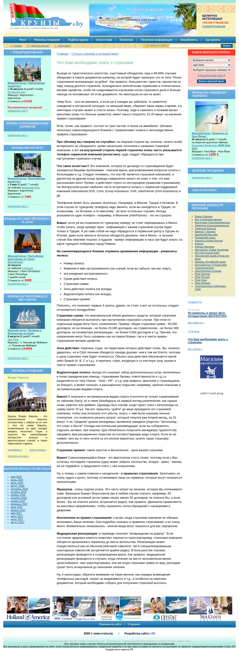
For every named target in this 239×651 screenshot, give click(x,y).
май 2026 (16, 476)
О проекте (134, 624)
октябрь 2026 (19, 492)
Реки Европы (202, 274)
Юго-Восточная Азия (207, 252)
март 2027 (17, 507)
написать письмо (39, 45)
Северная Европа (205, 228)
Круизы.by (33, 16)
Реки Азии (201, 280)
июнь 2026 (17, 479)
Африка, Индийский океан (210, 261)
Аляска (199, 243)
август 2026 (17, 485)
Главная (62, 53)
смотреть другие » (18, 456)
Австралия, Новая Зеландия (212, 249)
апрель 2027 (18, 510)
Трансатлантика (204, 267)
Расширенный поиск (211, 75)
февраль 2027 (19, 504)
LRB (152, 633)
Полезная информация (157, 39)
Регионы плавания (47, 39)
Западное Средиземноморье (212, 225)
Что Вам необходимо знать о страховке (208, 341)
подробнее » (15, 449)
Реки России (202, 277)
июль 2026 (17, 482)
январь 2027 (18, 501)
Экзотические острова (208, 270)
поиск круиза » (37, 449)
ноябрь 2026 (18, 495)
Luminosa (27, 268)
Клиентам (126, 39)
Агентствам (104, 39)
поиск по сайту (158, 45)
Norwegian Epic (17, 92)
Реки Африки (202, 283)
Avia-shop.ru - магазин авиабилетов (126, 641)
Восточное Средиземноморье (212, 222)
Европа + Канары (205, 231)
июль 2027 (17, 519)
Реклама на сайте (110, 624)
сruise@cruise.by (214, 26)
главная (17, 45)
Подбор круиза (78, 39)
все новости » (196, 322)
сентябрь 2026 (19, 488)
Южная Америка (204, 246)
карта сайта (64, 45)
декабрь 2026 (19, 498)
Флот (22, 39)
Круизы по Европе (157, 641)
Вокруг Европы (203, 216)
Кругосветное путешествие (211, 264)
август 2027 (17, 522)
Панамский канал (205, 237)
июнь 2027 (17, 516)
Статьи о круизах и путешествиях (94, 53)
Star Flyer (13, 339)
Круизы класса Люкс (180, 641)
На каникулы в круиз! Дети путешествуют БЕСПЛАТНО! (207, 314)
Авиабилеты (189, 39)
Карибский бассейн (206, 234)
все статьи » (195, 349)
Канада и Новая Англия (209, 240)
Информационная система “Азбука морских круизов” (76, 641)
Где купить (212, 39)
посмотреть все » (18, 110)
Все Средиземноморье (208, 219)
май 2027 (16, 513)
